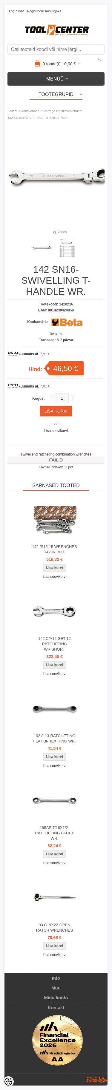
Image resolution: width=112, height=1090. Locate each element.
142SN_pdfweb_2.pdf (56, 467)
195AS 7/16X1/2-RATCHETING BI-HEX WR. (54, 833)
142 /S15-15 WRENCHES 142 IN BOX (54, 549)
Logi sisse (16, 11)
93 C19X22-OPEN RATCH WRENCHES (54, 927)
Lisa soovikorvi (56, 431)
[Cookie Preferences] (8, 1081)
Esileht (12, 111)
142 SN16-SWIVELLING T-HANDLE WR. (37, 118)
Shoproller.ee (97, 1080)
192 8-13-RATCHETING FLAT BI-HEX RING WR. (54, 738)
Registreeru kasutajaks (44, 11)
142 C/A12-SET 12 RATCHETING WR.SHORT (54, 643)
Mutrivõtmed (30, 111)
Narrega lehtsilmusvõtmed (62, 111)
